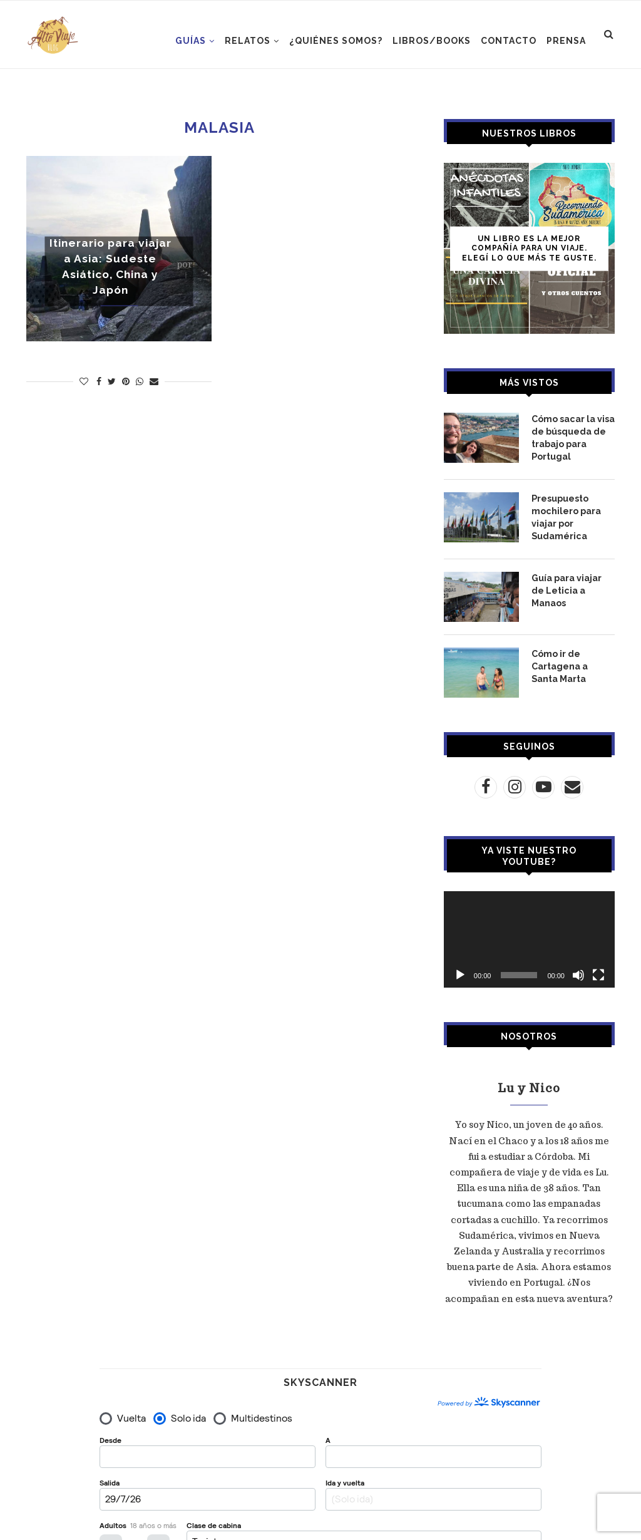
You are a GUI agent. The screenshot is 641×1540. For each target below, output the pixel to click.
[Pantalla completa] (598, 972)
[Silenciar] (578, 972)
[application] (529, 937)
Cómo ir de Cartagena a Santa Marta (559, 663)
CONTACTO (508, 41)
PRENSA (566, 41)
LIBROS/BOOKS (431, 41)
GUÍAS (190, 41)
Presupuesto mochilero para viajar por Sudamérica (565, 515)
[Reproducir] (460, 972)
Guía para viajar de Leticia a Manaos (566, 587)
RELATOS (247, 41)
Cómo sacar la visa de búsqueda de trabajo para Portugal (572, 436)
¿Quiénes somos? (335, 41)
